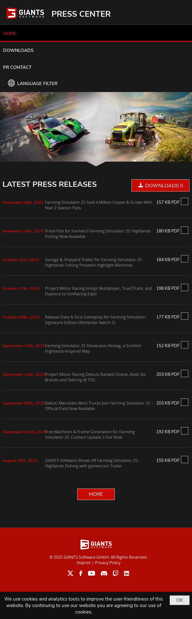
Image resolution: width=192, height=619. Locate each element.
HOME (10, 33)
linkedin (126, 573)
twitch (115, 573)
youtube (91, 573)
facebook (80, 573)
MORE (96, 494)
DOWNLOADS (18, 50)
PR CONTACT (17, 67)
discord (104, 573)
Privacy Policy (107, 562)
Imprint (84, 562)
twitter (70, 573)
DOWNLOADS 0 (164, 185)
